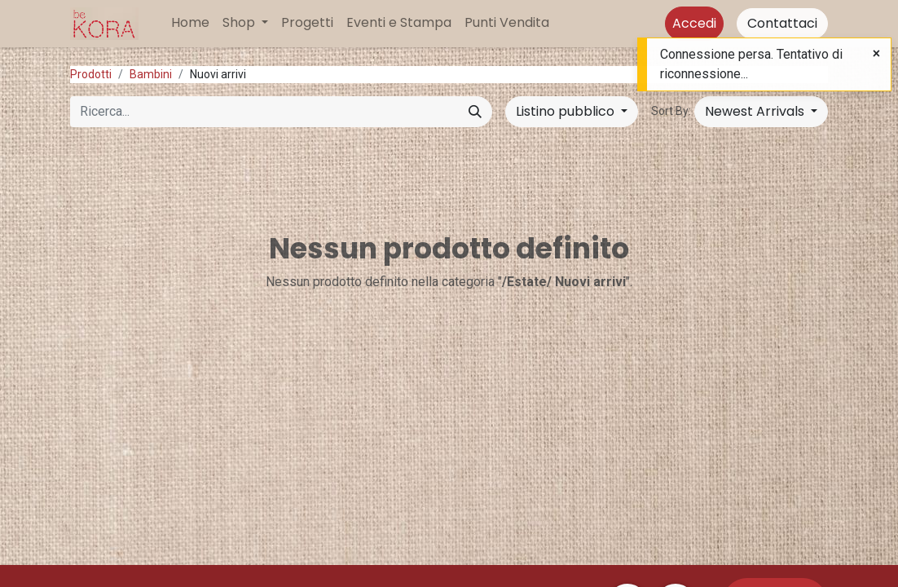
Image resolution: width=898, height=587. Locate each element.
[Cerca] (475, 111)
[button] (761, 111)
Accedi (694, 23)
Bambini (151, 74)
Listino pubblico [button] (567, 111)
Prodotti (91, 74)
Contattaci (782, 23)
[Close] (876, 53)
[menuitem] (190, 23)
